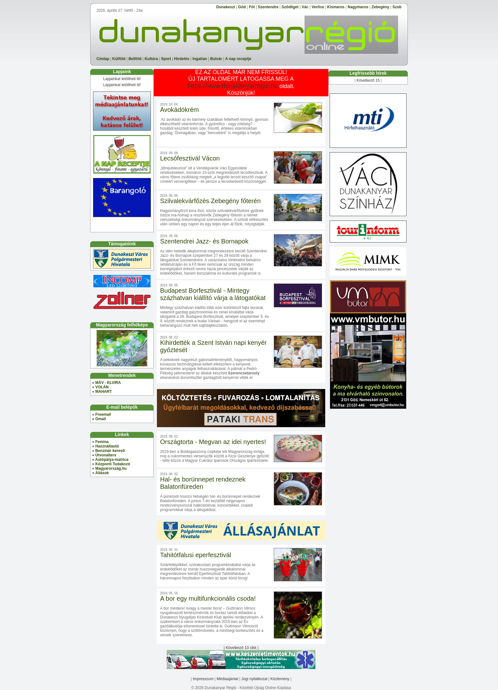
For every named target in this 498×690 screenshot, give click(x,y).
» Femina (100, 442)
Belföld (135, 59)
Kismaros (336, 7)
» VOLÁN (100, 387)
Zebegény (380, 7)
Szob (397, 7)
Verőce (318, 7)
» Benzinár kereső (108, 450)
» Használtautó (105, 446)
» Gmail (99, 419)
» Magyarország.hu (109, 468)
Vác (305, 7)
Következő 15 (368, 80)
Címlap (103, 59)
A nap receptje (238, 59)
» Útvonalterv (104, 455)
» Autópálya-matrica (110, 459)
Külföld (118, 59)
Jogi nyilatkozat (254, 679)
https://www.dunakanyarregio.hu (232, 85)
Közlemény (280, 679)
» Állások (100, 473)
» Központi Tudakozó (111, 464)
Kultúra (151, 59)
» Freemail (101, 414)
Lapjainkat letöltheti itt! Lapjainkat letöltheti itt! (122, 82)
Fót (252, 7)
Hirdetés (181, 59)
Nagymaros (358, 7)
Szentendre (268, 7)
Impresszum (203, 679)
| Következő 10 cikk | (241, 648)
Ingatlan (199, 59)
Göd (242, 7)
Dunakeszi (225, 7)
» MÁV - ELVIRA (106, 382)
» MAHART (102, 391)
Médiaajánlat (227, 679)
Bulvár (216, 59)
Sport (166, 59)
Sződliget (290, 7)
